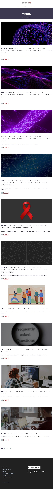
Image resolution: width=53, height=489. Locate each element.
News (4, 471)
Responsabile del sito (9, 477)
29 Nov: (26, 50)
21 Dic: (24, 183)
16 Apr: (26, 95)
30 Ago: (26, 139)
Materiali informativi (9, 473)
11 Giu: (21, 433)
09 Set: (24, 308)
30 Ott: (24, 270)
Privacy (5, 479)
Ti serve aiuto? (7, 469)
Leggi (6, 59)
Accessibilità (6, 482)
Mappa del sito (7, 475)
